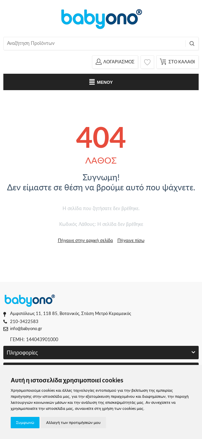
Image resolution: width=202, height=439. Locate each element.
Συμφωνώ (25, 422)
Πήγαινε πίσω (130, 240)
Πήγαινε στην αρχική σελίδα (85, 240)
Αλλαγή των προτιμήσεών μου (73, 422)
